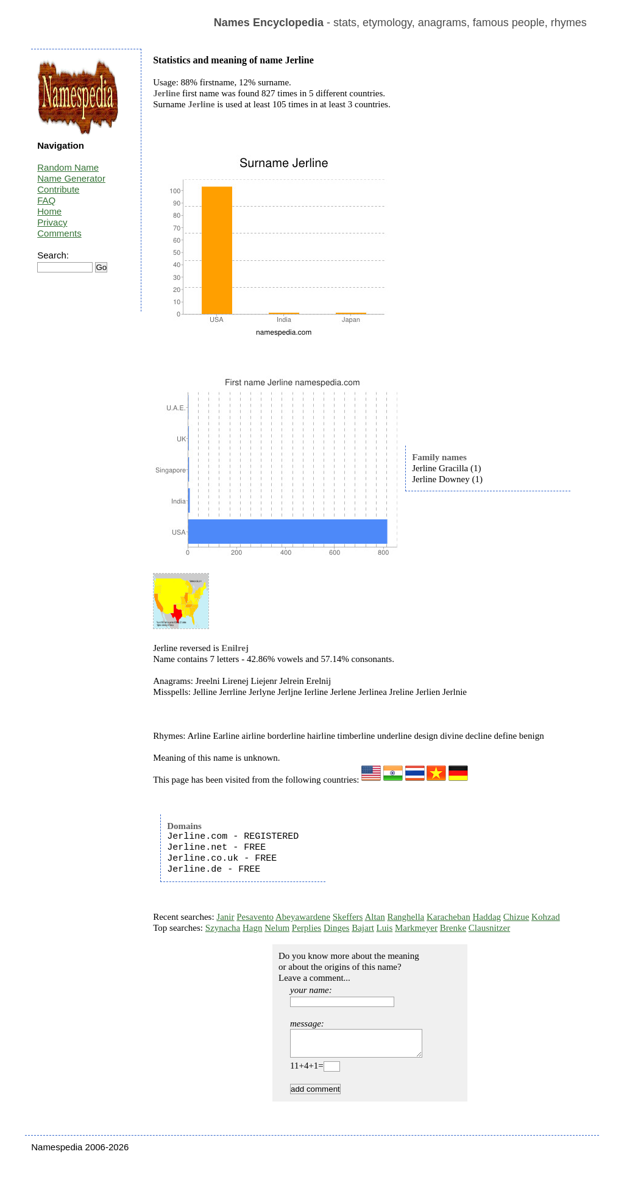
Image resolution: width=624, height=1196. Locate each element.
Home (49, 211)
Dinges (337, 928)
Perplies (306, 928)
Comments (59, 233)
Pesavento (255, 917)
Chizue (516, 917)
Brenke (453, 928)
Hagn (253, 928)
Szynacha (222, 928)
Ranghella (405, 917)
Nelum (276, 928)
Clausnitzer (489, 928)
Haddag (486, 917)
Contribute (58, 189)
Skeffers (348, 917)
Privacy (52, 222)
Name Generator (71, 178)
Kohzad (545, 917)
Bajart (363, 928)
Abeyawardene (302, 917)
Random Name (68, 167)
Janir (225, 917)
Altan (374, 917)
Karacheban (448, 917)
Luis (385, 928)
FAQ (46, 200)
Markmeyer (416, 928)
